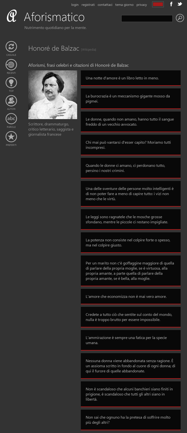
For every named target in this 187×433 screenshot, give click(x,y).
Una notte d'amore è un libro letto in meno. (122, 77)
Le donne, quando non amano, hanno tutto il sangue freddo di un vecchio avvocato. (130, 121)
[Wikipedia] (87, 49)
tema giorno (124, 4)
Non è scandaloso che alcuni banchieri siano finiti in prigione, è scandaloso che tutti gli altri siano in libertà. (129, 394)
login (75, 4)
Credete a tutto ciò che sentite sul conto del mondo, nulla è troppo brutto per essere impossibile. (129, 317)
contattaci (105, 4)
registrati (88, 4)
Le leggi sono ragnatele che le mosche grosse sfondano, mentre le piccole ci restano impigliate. (127, 219)
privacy (141, 4)
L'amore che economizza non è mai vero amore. (126, 296)
